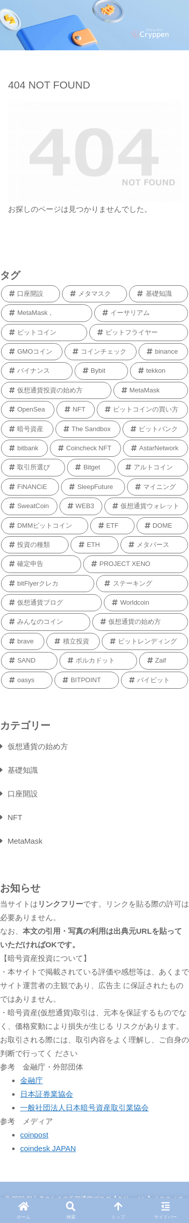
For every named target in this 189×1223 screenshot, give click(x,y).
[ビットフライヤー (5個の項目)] (138, 332)
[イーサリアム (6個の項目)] (141, 312)
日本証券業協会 (46, 1094)
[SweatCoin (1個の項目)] (29, 506)
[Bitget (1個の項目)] (91, 467)
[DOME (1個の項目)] (162, 525)
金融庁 (31, 1080)
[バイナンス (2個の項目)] (37, 370)
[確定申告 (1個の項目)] (41, 564)
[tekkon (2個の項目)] (159, 370)
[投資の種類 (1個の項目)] (35, 544)
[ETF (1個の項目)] (112, 525)
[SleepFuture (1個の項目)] (93, 487)
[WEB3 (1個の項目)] (81, 506)
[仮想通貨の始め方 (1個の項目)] (140, 621)
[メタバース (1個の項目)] (154, 544)
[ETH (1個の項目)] (94, 544)
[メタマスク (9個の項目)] (95, 293)
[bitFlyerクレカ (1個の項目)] (47, 583)
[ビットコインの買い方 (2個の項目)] (142, 409)
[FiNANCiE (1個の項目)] (30, 487)
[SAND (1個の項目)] (29, 660)
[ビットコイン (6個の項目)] (44, 332)
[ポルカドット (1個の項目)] (98, 660)
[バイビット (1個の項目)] (154, 680)
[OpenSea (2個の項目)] (27, 409)
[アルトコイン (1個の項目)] (152, 467)
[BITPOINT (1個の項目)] (86, 680)
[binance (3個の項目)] (163, 351)
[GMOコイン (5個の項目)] (31, 351)
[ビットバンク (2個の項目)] (155, 429)
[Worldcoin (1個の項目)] (146, 602)
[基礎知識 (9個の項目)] (158, 293)
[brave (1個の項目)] (22, 641)
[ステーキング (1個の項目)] (142, 583)
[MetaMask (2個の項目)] (150, 390)
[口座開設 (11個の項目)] (30, 293)
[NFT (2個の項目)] (75, 409)
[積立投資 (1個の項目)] (73, 641)
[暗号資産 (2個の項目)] (27, 429)
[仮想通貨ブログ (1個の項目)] (51, 602)
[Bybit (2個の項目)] (101, 370)
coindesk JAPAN (48, 1148)
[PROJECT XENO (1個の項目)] (135, 564)
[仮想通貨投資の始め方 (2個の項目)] (56, 390)
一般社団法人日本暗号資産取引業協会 (84, 1107)
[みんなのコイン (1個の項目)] (45, 621)
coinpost (34, 1134)
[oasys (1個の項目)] (26, 680)
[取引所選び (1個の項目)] (33, 467)
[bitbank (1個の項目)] (24, 448)
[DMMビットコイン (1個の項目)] (44, 525)
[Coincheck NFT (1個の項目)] (85, 448)
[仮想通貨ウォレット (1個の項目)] (146, 506)
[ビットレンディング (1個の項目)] (145, 641)
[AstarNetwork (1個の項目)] (155, 448)
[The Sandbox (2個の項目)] (87, 429)
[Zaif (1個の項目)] (163, 660)
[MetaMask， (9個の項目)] (46, 312)
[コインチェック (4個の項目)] (101, 351)
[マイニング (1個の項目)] (157, 487)
